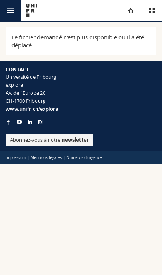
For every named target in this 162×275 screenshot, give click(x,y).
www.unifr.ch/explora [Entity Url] (32, 108)
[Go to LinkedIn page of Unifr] (30, 122)
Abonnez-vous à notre (49, 139)
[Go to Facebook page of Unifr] (8, 121)
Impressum (16, 157)
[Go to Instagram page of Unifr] (40, 122)
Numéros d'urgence (84, 157)
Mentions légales (46, 157)
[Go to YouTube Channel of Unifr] (19, 122)
